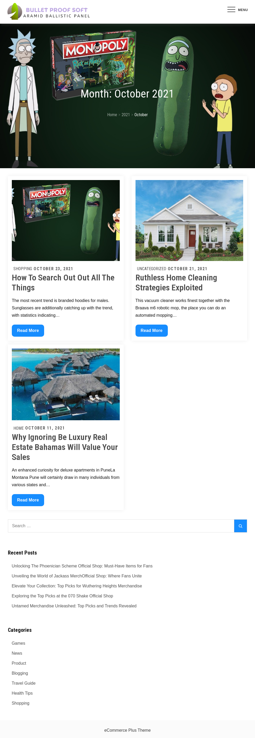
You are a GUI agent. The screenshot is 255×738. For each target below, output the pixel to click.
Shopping (22, 268)
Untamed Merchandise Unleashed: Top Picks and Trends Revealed (74, 606)
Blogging (20, 673)
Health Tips (22, 693)
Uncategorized (151, 268)
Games (18, 643)
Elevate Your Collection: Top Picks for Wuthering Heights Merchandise (77, 586)
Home (18, 428)
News (17, 653)
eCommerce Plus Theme (127, 730)
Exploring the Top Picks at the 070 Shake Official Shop (62, 596)
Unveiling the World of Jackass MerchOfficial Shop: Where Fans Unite (77, 576)
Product (19, 663)
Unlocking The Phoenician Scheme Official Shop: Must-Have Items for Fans (82, 566)
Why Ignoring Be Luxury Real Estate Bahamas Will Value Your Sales (65, 447)
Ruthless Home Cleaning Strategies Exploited (176, 283)
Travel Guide (23, 683)
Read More (28, 332)
